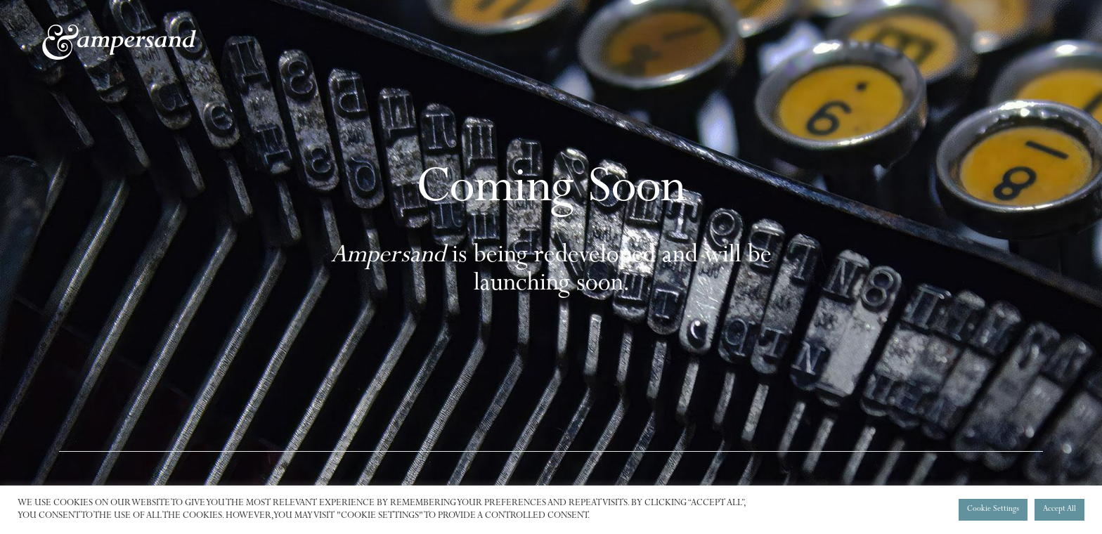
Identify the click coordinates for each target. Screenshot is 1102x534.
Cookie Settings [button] (993, 509)
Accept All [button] (1059, 509)
